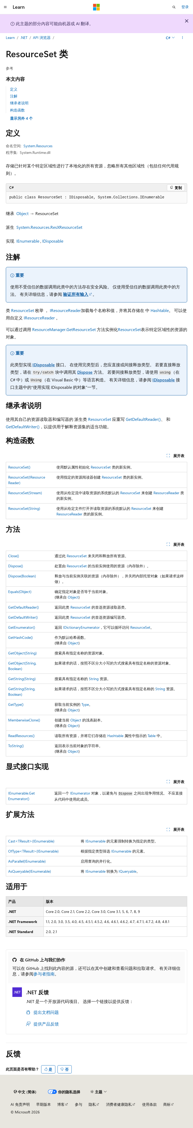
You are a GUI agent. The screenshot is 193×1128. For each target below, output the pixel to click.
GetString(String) (22, 678)
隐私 (92, 1104)
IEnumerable (27, 241)
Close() (13, 555)
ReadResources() (21, 735)
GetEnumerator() (21, 627)
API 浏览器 (42, 37)
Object (22, 213)
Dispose (85, 372)
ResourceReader (166, 492)
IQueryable (127, 871)
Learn (10, 37)
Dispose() (15, 565)
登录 (185, 6)
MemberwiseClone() (24, 720)
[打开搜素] (174, 7)
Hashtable (160, 310)
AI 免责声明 (20, 1104)
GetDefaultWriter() (23, 426)
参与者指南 (44, 974)
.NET (23, 37)
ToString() (16, 745)
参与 (78, 1104)
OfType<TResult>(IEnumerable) (33, 851)
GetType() (15, 704)
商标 (167, 1104)
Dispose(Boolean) (22, 575)
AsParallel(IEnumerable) (27, 861)
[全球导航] (5, 7)
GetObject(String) (22, 653)
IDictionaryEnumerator (81, 627)
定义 (13, 89)
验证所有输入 (75, 294)
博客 (61, 1104)
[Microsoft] (96, 7)
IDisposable (52, 241)
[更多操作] (182, 38)
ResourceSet (22, 310)
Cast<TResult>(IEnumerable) (31, 841)
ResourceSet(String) (24, 508)
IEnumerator (80, 793)
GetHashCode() (20, 637)
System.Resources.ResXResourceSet (49, 227)
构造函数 (17, 110)
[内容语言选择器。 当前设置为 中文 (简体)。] (25, 1092)
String (94, 678)
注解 (13, 96)
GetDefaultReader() (143, 419)
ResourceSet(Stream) (25, 492)
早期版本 (43, 1104)
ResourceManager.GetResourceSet (64, 329)
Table (152, 735)
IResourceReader (65, 310)
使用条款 (149, 1104)
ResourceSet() (19, 467)
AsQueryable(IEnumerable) (29, 871)
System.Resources (37, 145)
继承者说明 (19, 102)
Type (85, 704)
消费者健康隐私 (119, 1104)
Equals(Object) (19, 591)
